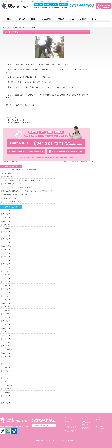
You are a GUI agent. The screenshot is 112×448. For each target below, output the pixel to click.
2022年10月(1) (6, 228)
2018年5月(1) (6, 328)
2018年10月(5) (6, 314)
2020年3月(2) (6, 267)
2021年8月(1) (6, 253)
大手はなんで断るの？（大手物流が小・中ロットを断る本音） (20, 169)
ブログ (72, 19)
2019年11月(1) (6, 274)
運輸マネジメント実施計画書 (86, 432)
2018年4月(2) (6, 331)
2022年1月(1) (6, 242)
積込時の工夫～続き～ (10, 161)
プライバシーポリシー (102, 421)
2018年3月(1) (6, 335)
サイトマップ (100, 424)
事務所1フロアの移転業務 (10, 198)
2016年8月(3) (6, 399)
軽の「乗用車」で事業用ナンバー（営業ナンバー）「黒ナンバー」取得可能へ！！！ (27, 191)
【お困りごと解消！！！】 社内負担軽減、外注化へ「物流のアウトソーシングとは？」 (28, 180)
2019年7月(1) (6, 285)
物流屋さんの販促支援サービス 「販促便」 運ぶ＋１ (87, 417)
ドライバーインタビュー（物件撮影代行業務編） (16, 187)
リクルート (95, 19)
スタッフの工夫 (23, 28)
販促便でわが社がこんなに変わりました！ (86, 422)
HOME (8, 19)
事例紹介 (34, 19)
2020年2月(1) (6, 271)
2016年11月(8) (6, 388)
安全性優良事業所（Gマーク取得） (86, 428)
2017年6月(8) (6, 363)
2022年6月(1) (6, 239)
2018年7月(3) (6, 324)
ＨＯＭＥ (68, 417)
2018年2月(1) (6, 339)
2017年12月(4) (6, 342)
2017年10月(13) (7, 349)
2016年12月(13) (7, 385)
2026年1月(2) (6, 210)
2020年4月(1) (6, 264)
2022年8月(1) (6, 235)
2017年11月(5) (6, 346)
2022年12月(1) (6, 224)
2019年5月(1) (6, 289)
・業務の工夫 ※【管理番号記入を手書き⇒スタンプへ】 (78, 161)
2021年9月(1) (6, 249)
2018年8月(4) (6, 321)
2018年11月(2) (6, 310)
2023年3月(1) (6, 221)
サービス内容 (20, 19)
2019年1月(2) (6, 303)
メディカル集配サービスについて (12, 201)
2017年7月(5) (6, 360)
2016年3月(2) (6, 403)
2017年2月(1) (6, 378)
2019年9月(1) (6, 278)
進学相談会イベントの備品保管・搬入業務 (14, 194)
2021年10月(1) (6, 246)
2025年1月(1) (6, 214)
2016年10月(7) (6, 392)
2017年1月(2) (6, 381)
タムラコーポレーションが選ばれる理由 (71, 431)
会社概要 (83, 19)
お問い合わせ (100, 431)
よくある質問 (46, 19)
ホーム (5, 28)
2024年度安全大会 (7, 176)
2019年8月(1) (6, 281)
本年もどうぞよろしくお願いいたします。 (14, 173)
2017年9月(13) (6, 353)
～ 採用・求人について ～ (86, 425)
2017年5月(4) (6, 367)
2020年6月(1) (6, 260)
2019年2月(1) (6, 299)
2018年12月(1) (6, 306)
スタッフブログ (12, 28)
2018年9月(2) (6, 317)
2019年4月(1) (6, 292)
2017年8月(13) (6, 356)
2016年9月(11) (6, 396)
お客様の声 (60, 19)
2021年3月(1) (6, 257)
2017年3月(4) (6, 374)
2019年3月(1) (6, 296)
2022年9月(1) (6, 232)
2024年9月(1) (6, 217)
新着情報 (99, 417)
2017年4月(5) (6, 371)
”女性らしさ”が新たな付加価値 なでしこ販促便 (71, 427)
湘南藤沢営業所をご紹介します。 (12, 184)
